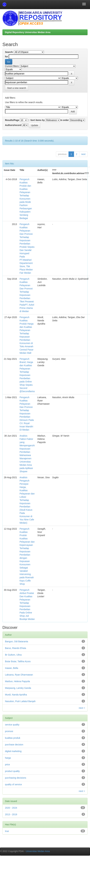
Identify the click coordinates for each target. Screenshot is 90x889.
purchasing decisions (15, 777)
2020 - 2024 (11, 807)
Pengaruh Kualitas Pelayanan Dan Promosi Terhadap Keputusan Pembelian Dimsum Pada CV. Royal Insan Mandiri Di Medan (27, 413)
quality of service (13, 784)
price (7, 764)
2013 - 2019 (11, 814)
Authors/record (13, 125)
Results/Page (12, 120)
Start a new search (16, 88)
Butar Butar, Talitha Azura (18, 661)
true (7, 831)
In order (64, 120)
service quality (12, 724)
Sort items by (37, 120)
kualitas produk (12, 738)
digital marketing (13, 751)
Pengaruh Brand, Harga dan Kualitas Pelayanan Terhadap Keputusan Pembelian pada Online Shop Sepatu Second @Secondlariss (27, 375)
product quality (12, 771)
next (83, 154)
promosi (9, 731)
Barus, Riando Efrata (15, 648)
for (6, 56)
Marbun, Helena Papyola (17, 681)
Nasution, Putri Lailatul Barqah (20, 701)
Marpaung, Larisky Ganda (18, 688)
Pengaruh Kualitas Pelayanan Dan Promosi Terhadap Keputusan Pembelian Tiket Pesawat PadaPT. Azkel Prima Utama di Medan (27, 295)
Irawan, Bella (11, 668)
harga (8, 758)
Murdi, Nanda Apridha (16, 694)
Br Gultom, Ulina (13, 654)
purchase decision (14, 744)
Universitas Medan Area (38, 851)
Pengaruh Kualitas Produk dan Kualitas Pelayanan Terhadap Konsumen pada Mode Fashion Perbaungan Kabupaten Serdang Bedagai (26, 198)
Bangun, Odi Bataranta (16, 641)
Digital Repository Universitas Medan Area (27, 32)
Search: (9, 52)
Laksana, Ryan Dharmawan (19, 674)
